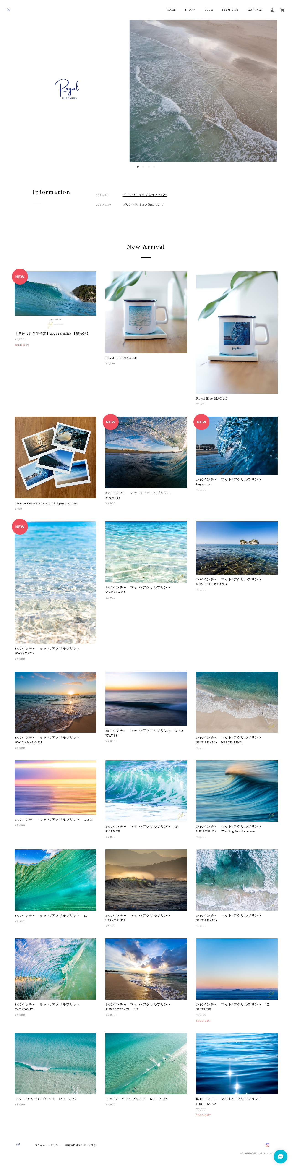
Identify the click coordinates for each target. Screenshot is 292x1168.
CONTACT (255, 10)
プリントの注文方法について (143, 204)
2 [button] (143, 167)
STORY (190, 10)
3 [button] (149, 167)
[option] (146, 91)
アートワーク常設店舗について (145, 195)
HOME (171, 10)
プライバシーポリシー (48, 1145)
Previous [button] (21, 91)
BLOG (209, 10)
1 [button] (138, 167)
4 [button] (154, 167)
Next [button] (270, 91)
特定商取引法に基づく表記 (80, 1145)
